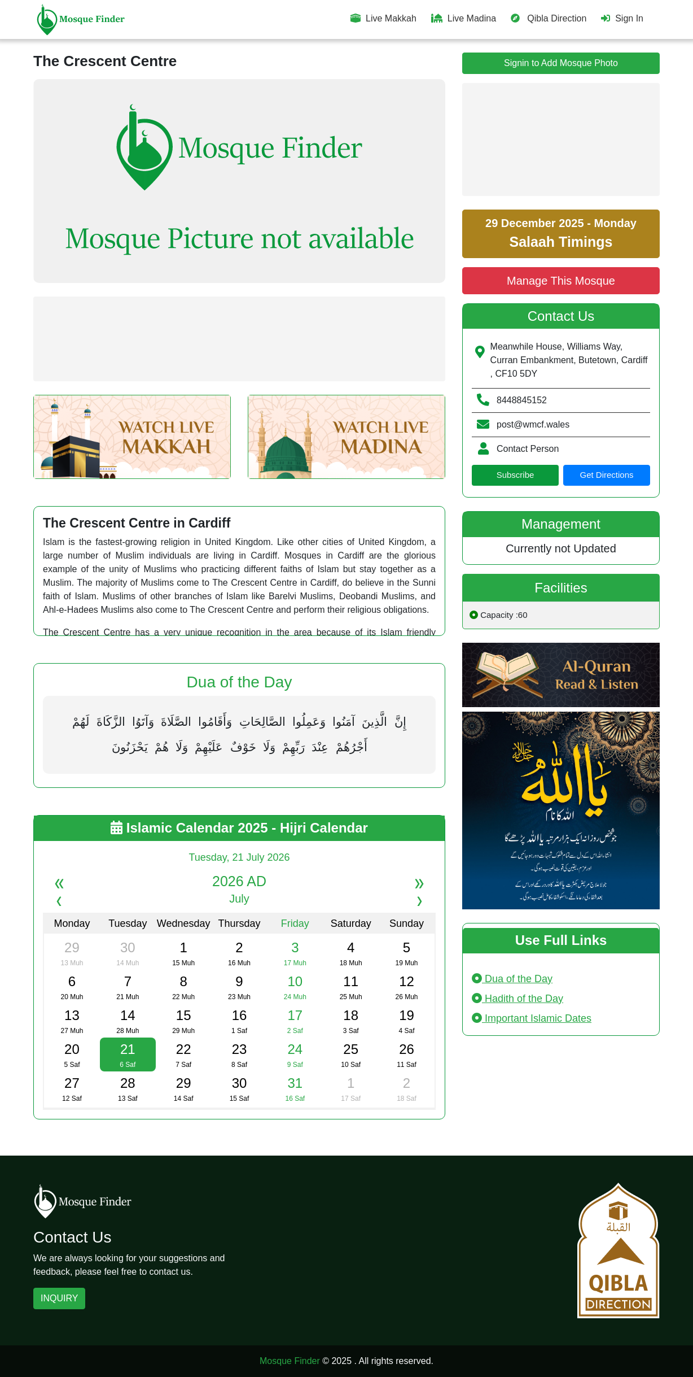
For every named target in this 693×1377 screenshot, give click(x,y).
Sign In (622, 18)
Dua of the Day (512, 978)
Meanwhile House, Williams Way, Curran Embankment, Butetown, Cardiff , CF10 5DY (569, 360)
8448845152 (522, 400)
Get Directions (606, 475)
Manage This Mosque (561, 280)
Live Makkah (383, 18)
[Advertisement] (239, 339)
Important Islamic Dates (531, 1018)
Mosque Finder (290, 1361)
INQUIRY (59, 1298)
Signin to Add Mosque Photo (561, 63)
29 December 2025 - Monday (561, 233)
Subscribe (515, 475)
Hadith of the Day (517, 998)
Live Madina (463, 18)
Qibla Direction (548, 18)
